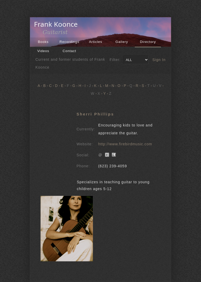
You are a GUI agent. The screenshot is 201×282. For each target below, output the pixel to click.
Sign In (159, 60)
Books (43, 42)
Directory (148, 42)
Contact (69, 51)
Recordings (69, 42)
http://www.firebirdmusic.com (125, 144)
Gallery (121, 42)
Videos (43, 51)
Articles (95, 42)
